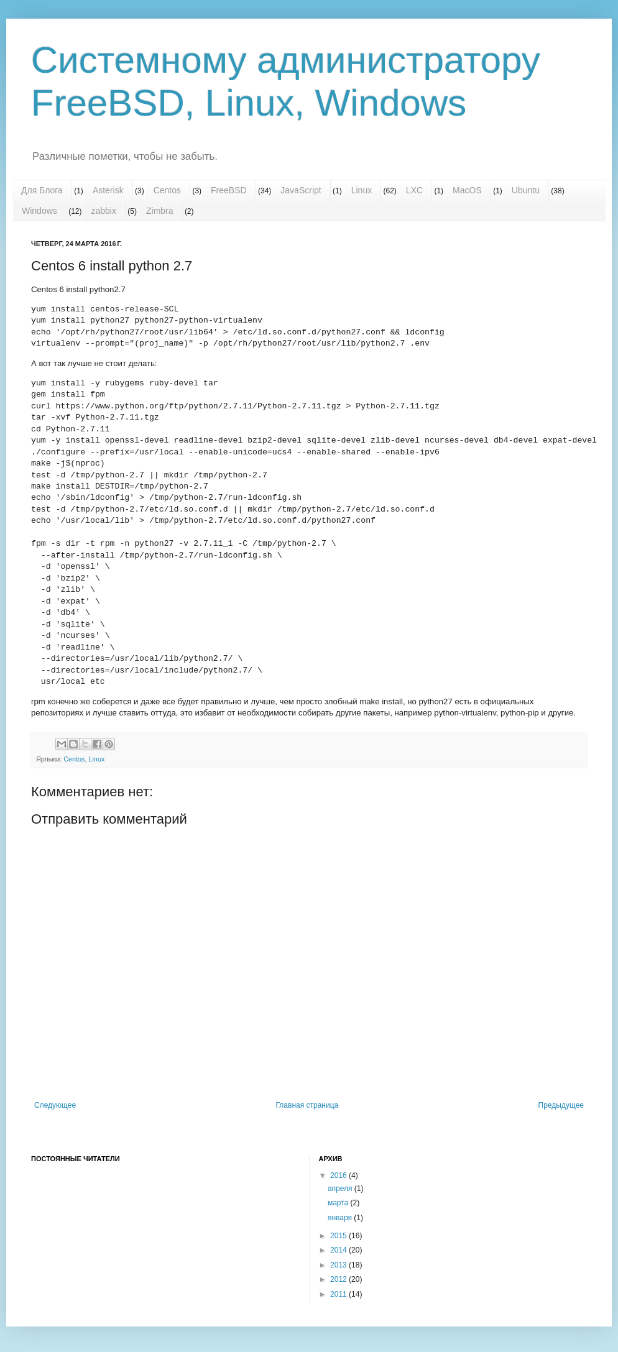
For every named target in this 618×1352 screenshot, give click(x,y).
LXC (414, 190)
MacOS (467, 190)
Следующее (55, 1105)
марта (339, 1202)
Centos (167, 190)
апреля (341, 1188)
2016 (339, 1175)
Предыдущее (561, 1105)
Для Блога (42, 190)
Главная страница (307, 1105)
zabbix (103, 211)
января (341, 1217)
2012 (339, 1279)
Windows (39, 211)
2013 (339, 1265)
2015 (339, 1235)
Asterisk (108, 190)
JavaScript (300, 190)
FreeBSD (229, 190)
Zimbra (159, 211)
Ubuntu (526, 190)
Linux (361, 190)
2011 (339, 1294)
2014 (339, 1250)
